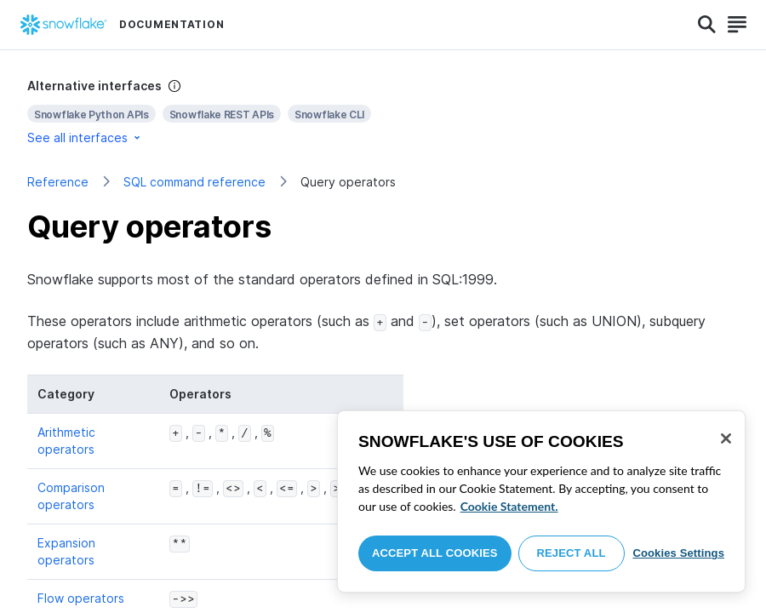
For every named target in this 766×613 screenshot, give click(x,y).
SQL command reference (194, 182)
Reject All (571, 553)
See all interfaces (85, 137)
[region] (541, 501)
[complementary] (383, 111)
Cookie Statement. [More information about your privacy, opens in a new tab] (509, 506)
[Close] (726, 438)
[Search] (707, 24)
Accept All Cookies (435, 553)
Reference (58, 182)
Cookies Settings (678, 553)
